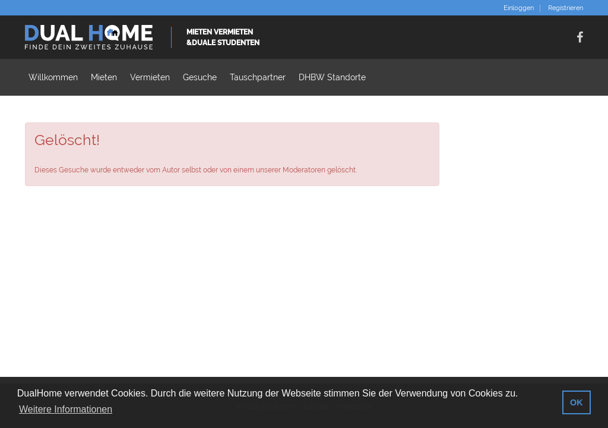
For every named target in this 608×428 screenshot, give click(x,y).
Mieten (104, 77)
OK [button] (576, 402)
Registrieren (565, 8)
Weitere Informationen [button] (65, 409)
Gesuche (200, 77)
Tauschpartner (258, 77)
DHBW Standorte (332, 77)
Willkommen (53, 77)
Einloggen (519, 8)
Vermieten (150, 77)
